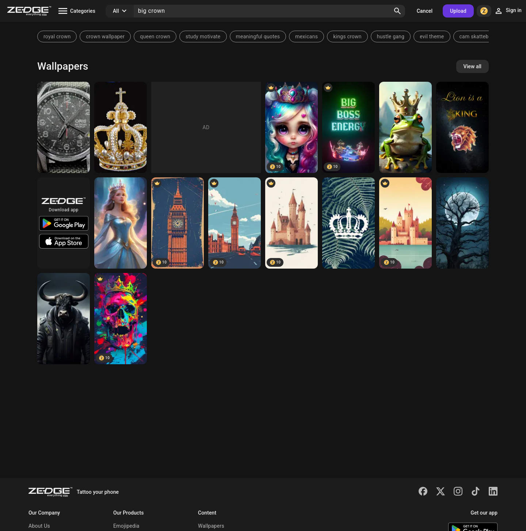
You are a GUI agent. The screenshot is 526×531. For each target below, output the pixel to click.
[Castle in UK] (291, 223)
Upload (458, 11)
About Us (39, 526)
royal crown (56, 36)
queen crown (155, 36)
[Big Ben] (177, 223)
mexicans (306, 36)
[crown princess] (120, 223)
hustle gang (390, 36)
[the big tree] (462, 223)
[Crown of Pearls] (120, 127)
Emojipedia (126, 526)
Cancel (424, 11)
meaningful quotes (258, 36)
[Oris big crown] (63, 127)
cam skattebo (476, 36)
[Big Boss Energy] (348, 127)
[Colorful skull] (120, 318)
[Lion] (462, 127)
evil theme (432, 36)
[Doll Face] (291, 127)
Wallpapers (211, 526)
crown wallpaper (105, 36)
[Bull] (63, 318)
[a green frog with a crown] (405, 127)
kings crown (347, 36)
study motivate (203, 36)
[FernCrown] (348, 223)
